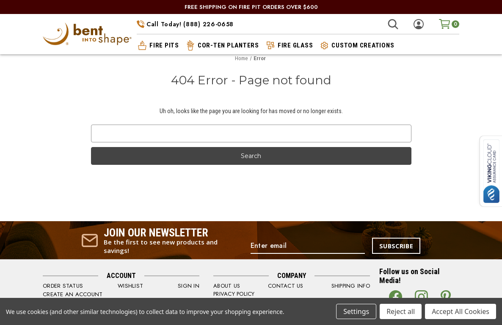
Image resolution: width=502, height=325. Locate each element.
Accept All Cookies (460, 311)
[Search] (393, 24)
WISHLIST (130, 285)
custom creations (356, 44)
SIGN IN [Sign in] (188, 285)
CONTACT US (285, 285)
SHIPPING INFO (350, 285)
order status (62, 285)
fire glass (289, 44)
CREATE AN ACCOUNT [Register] (72, 293)
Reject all (400, 311)
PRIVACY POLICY (234, 293)
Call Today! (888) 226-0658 (185, 24)
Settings (356, 311)
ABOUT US (226, 285)
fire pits (158, 44)
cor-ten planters (222, 44)
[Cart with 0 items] (449, 23)
